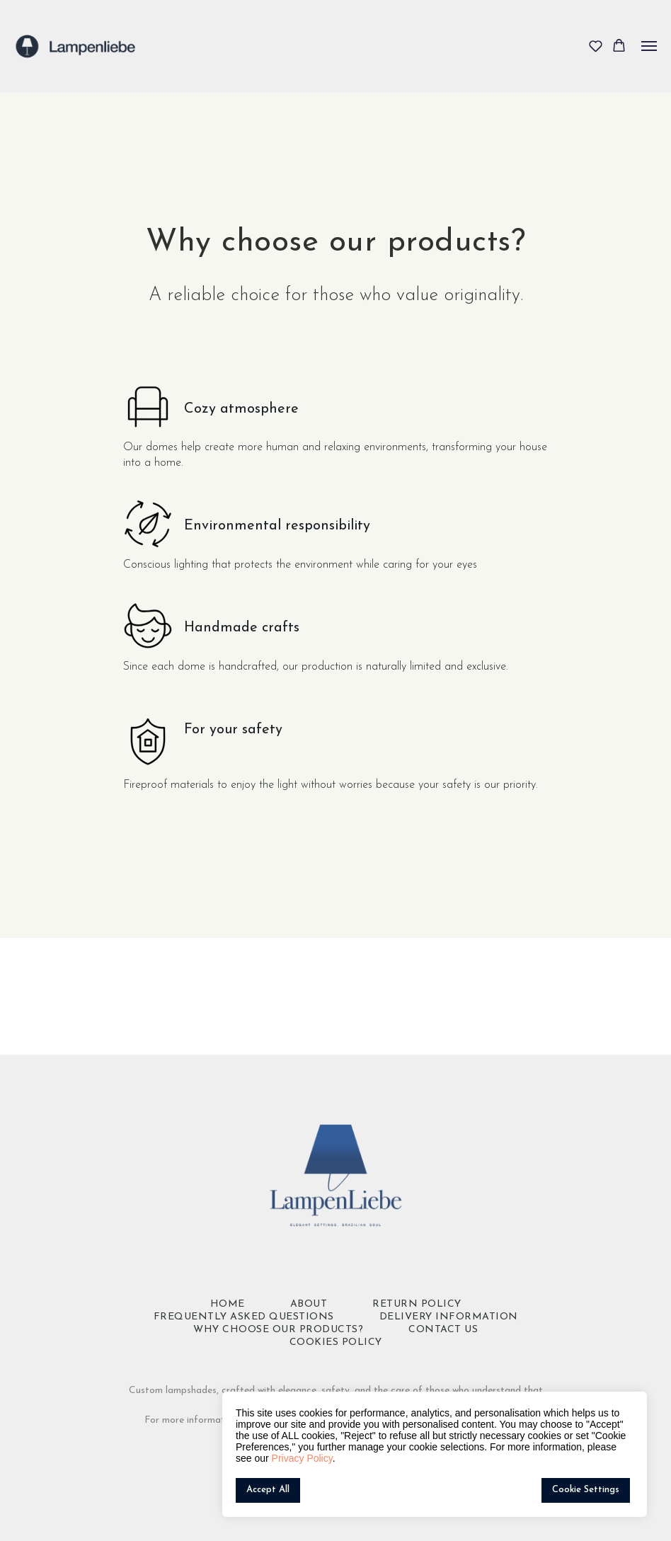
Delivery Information (448, 1317)
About (309, 1304)
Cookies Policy (335, 1342)
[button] (595, 45)
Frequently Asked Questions (244, 1317)
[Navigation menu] (649, 46)
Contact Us (443, 1329)
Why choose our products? (278, 1329)
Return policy (416, 1304)
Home (227, 1304)
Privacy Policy (302, 1458)
